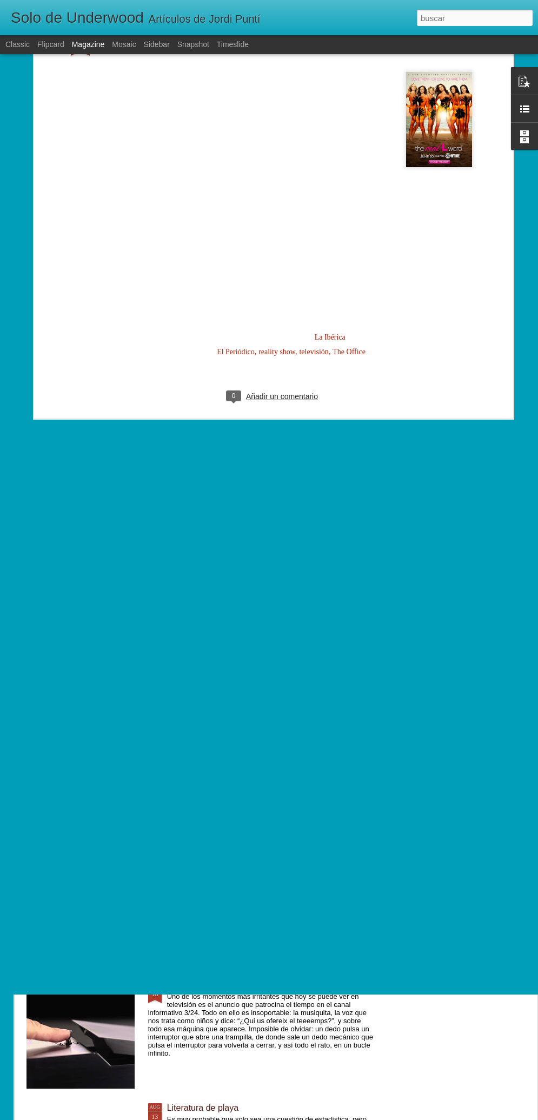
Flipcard (50, 44)
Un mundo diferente (205, 862)
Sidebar (157, 44)
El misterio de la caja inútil (217, 985)
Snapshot (193, 44)
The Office (349, 219)
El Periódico (236, 219)
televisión (313, 219)
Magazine (88, 44)
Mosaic (124, 44)
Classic (17, 44)
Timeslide (233, 44)
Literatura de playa (203, 1107)
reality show (276, 219)
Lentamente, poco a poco (216, 739)
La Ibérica (330, 205)
